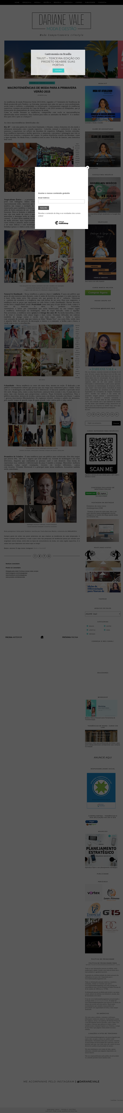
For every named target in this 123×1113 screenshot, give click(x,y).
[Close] (87, 167)
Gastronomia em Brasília (64, 54)
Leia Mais (64, 70)
